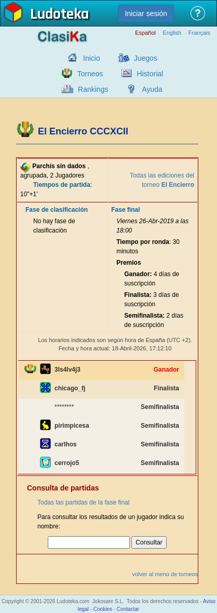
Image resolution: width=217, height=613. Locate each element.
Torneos (90, 74)
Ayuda (152, 89)
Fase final (125, 209)
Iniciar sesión (146, 13)
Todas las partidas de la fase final (83, 502)
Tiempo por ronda (142, 242)
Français (199, 33)
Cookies (102, 609)
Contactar (128, 609)
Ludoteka (59, 15)
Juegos (145, 58)
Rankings (93, 89)
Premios (128, 262)
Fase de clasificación (56, 209)
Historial (150, 74)
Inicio (91, 58)
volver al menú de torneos (165, 574)
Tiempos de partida (61, 184)
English (171, 33)
